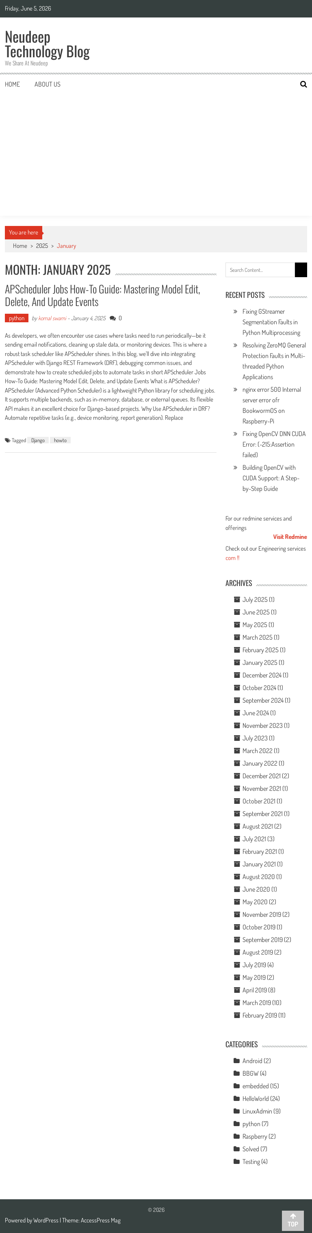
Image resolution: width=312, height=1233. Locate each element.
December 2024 (262, 675)
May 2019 (254, 977)
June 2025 (256, 612)
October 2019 (259, 927)
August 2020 (259, 877)
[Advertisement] (156, 155)
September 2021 (263, 814)
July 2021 (254, 839)
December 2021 (262, 776)
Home (12, 84)
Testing (251, 1161)
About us (48, 84)
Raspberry (255, 1136)
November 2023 (263, 725)
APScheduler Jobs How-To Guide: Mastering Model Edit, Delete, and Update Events (102, 295)
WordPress (46, 1220)
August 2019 (258, 952)
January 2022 (260, 763)
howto (60, 440)
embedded (256, 1086)
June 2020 (256, 889)
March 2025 (258, 637)
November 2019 (262, 914)
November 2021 (262, 788)
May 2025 (255, 625)
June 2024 (256, 713)
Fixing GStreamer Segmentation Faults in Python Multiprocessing (271, 321)
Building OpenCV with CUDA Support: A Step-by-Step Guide (271, 478)
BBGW (251, 1073)
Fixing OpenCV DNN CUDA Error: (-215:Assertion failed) (274, 444)
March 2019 (257, 1003)
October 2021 (259, 801)
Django (38, 440)
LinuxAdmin (257, 1111)
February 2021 (260, 851)
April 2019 (255, 990)
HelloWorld (256, 1098)
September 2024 (263, 700)
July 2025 (255, 599)
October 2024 (259, 688)
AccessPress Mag (101, 1220)
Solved (251, 1149)
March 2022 (258, 751)
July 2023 (255, 738)
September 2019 (263, 940)
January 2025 (260, 662)
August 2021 (258, 826)
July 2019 (254, 965)
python (16, 318)
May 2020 (255, 902)
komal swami (52, 318)
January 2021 (259, 864)
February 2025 (261, 650)
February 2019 (260, 1015)
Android (252, 1061)
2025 (42, 246)
